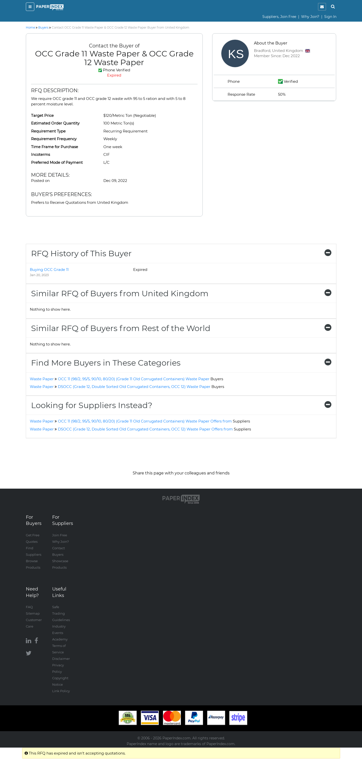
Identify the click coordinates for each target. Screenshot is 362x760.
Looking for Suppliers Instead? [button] (181, 405)
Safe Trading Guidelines (61, 613)
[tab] (181, 253)
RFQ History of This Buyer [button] (181, 253)
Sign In (330, 16)
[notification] (322, 6)
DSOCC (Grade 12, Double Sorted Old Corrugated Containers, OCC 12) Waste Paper (141, 386)
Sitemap (33, 613)
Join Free (59, 535)
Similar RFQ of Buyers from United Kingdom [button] (181, 293)
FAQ (29, 607)
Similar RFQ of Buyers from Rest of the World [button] (181, 328)
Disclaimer (61, 659)
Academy (60, 639)
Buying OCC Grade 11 (49, 269)
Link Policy (61, 691)
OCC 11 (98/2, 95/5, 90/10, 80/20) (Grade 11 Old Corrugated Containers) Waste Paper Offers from (154, 421)
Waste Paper (42, 379)
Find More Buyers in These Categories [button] (181, 363)
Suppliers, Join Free (279, 16)
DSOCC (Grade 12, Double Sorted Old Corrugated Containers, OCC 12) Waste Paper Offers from (154, 429)
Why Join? (310, 16)
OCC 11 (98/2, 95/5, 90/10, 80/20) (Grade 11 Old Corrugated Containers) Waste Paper (140, 379)
